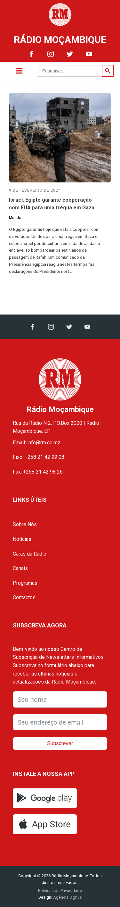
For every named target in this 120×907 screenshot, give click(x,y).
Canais (20, 568)
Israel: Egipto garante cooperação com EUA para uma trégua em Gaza (51, 204)
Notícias (22, 539)
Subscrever (60, 743)
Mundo (15, 217)
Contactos (24, 597)
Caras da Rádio (29, 554)
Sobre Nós (25, 524)
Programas (25, 583)
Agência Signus (67, 897)
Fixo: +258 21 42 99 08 (38, 457)
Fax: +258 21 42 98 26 (38, 472)
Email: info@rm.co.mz (36, 443)
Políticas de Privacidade (60, 890)
